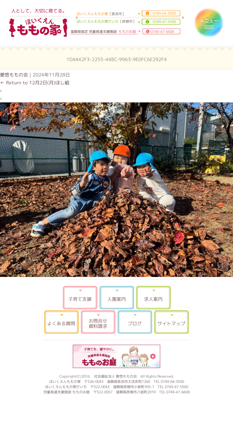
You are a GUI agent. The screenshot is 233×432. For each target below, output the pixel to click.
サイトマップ (171, 322)
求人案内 (153, 297)
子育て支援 (80, 297)
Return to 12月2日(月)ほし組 (34, 82)
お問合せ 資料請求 (98, 322)
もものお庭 (116, 356)
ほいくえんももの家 (38, 28)
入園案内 (117, 297)
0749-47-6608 (162, 31)
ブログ (135, 322)
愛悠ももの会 (14, 75)
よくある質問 (61, 322)
